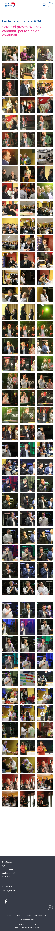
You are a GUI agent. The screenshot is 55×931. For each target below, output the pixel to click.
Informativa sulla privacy (36, 915)
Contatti (10, 915)
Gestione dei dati (27, 919)
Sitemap (20, 915)
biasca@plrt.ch (8, 890)
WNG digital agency (33, 927)
